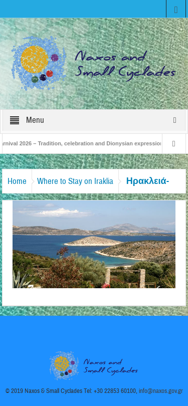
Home (17, 181)
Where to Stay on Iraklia (75, 181)
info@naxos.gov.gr (161, 391)
